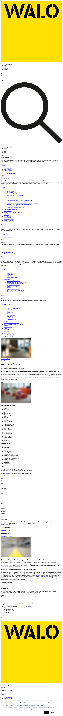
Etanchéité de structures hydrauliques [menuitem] (12, 212)
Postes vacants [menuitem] (10, 273)
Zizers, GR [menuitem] (6, 331)
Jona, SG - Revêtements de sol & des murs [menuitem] (14, 324)
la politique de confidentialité (28, 607)
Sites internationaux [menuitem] (8, 333)
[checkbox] (10, 609)
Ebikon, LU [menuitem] (9, 311)
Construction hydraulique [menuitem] (13, 205)
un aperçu (37, 575)
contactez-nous (4, 577)
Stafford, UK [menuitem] (10, 336)
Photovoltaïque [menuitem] (7, 216)
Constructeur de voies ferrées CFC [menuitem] (15, 283)
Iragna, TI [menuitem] (6, 321)
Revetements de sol (5, 359)
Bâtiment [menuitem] (9, 201)
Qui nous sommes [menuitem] (8, 697)
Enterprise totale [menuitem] (7, 211)
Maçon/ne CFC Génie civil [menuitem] (13, 289)
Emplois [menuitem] (6, 271)
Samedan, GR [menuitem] (7, 325)
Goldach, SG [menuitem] (10, 316)
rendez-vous (9, 473)
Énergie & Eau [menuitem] (10, 191)
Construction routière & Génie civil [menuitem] (15, 207)
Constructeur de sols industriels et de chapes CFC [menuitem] (18, 282)
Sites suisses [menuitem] (7, 307)
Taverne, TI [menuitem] (6, 328)
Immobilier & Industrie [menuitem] (12, 192)
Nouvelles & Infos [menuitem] (8, 170)
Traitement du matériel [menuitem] (9, 221)
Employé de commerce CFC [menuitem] (13, 285)
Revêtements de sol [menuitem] (8, 217)
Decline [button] (52, 712)
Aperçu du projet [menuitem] (8, 237)
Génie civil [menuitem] (6, 213)
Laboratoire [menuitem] (6, 215)
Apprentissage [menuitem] (10, 274)
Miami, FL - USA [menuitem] (11, 335)
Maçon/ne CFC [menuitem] (10, 287)
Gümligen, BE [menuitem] (10, 317)
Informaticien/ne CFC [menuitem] (12, 286)
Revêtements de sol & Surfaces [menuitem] (14, 193)
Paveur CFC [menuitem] (10, 293)
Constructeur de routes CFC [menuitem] (13, 281)
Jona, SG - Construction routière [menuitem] (11, 323)
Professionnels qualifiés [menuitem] (12, 277)
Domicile (3, 694)
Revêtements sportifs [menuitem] (9, 219)
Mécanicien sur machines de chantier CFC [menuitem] (17, 290)
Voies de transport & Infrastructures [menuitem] (15, 195)
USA (5, 79)
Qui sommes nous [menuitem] (8, 168)
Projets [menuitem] (5, 699)
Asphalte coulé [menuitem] (10, 199)
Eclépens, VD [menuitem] (10, 312)
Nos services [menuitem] (7, 197)
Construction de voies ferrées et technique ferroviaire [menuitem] (19, 204)
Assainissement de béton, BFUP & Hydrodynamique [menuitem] (19, 200)
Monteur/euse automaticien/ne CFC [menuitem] (15, 291)
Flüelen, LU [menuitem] (9, 313)
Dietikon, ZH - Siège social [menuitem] (13, 308)
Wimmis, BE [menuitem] (7, 329)
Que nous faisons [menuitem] (8, 698)
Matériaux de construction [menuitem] (10, 253)
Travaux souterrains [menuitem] (8, 220)
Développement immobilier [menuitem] (10, 209)
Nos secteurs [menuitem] (7, 189)
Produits (3, 360)
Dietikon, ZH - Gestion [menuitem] (12, 309)
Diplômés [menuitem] (9, 275)
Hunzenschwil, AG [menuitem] (11, 319)
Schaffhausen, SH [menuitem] (8, 327)
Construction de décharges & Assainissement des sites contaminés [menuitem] (22, 203)
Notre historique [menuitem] (7, 169)
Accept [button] (46, 712)
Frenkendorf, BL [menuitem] (11, 315)
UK (4, 80)
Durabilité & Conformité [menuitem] (10, 173)
